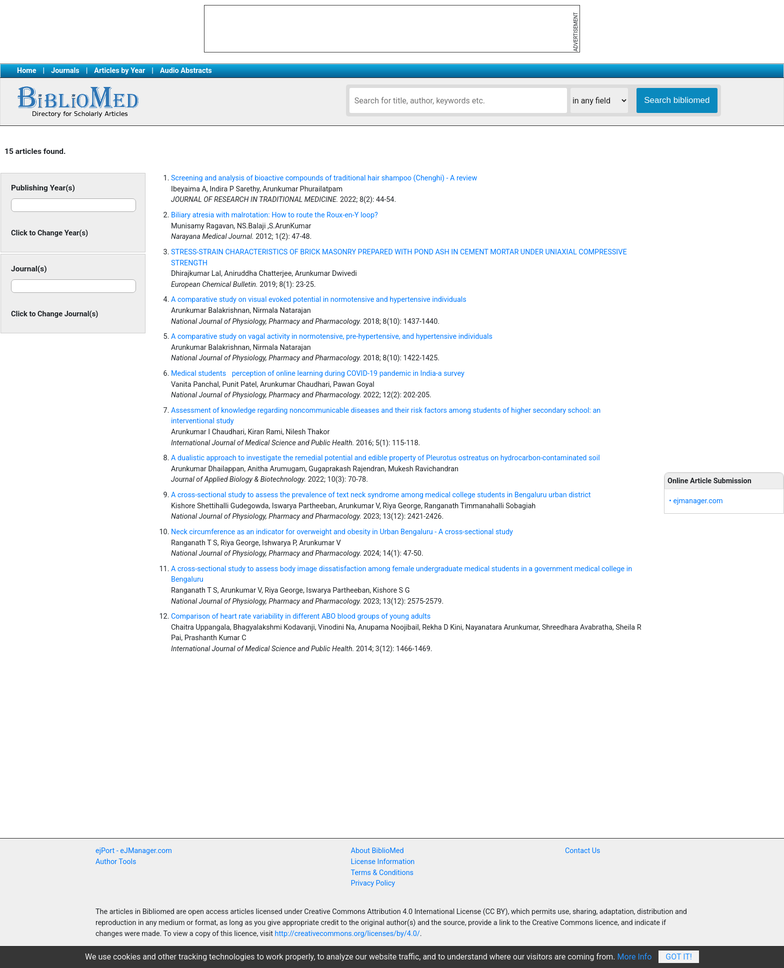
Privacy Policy (373, 883)
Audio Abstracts (186, 70)
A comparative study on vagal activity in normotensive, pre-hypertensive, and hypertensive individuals (331, 336)
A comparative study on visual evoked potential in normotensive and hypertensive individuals (318, 299)
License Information (383, 862)
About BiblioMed (377, 851)
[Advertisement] (724, 300)
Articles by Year (119, 70)
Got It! (679, 957)
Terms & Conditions (382, 873)
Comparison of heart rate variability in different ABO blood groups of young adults (300, 616)
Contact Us (582, 851)
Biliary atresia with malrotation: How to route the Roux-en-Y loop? (274, 215)
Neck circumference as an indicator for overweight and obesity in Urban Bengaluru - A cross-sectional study (342, 532)
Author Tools (116, 862)
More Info (635, 957)
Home (26, 70)
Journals (65, 70)
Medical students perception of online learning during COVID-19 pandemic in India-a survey (317, 373)
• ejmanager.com (696, 501)
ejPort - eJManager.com (134, 851)
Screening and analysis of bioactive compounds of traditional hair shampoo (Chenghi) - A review (324, 178)
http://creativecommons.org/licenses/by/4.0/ (347, 934)
